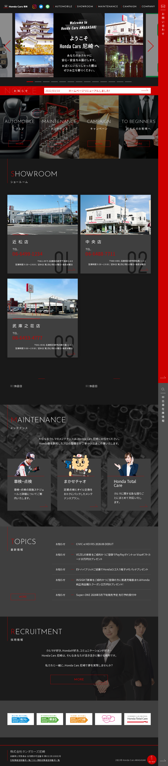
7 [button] (79, 81)
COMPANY (148, 6)
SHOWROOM (85, 6)
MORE (23, 604)
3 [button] (46, 81)
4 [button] (54, 81)
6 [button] (71, 81)
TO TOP (151, 762)
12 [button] (120, 81)
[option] (79, 45)
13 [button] (128, 81)
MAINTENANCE (108, 6)
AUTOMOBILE (63, 6)
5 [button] (62, 81)
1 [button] (30, 81)
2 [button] (38, 81)
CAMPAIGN (130, 6)
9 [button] (95, 81)
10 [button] (103, 81)
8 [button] (87, 81)
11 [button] (112, 81)
